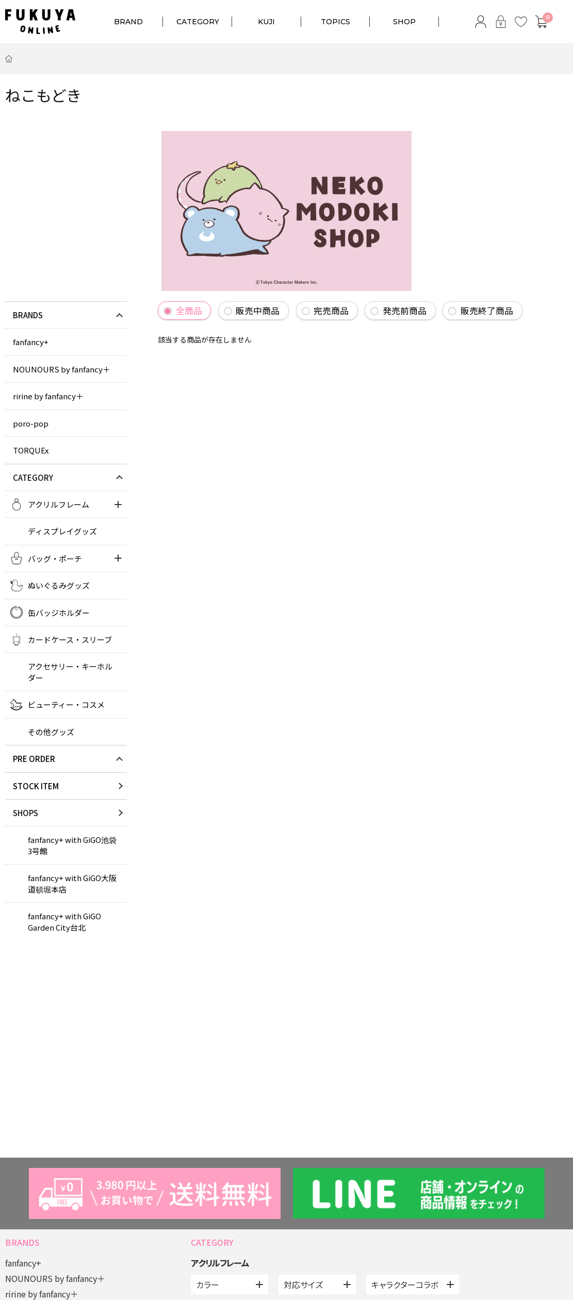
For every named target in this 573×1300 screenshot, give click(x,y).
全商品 (189, 310)
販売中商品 (258, 310)
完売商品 (331, 310)
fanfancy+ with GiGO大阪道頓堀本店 (72, 883)
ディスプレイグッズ (62, 531)
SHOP (404, 21)
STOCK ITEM (36, 786)
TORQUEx (30, 450)
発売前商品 (405, 310)
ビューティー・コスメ (66, 704)
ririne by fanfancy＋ (48, 396)
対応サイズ (303, 1284)
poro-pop (30, 423)
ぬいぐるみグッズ (59, 585)
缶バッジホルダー (59, 612)
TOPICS (335, 21)
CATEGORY (197, 21)
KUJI (266, 21)
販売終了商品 (487, 310)
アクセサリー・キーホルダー (70, 672)
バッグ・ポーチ (55, 558)
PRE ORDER (34, 758)
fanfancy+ (30, 341)
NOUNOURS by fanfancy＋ (61, 369)
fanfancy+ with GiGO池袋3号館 (72, 845)
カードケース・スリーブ (70, 639)
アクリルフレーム (58, 504)
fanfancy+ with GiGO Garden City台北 (64, 921)
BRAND (128, 21)
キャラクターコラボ (404, 1284)
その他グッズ (51, 731)
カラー (207, 1284)
